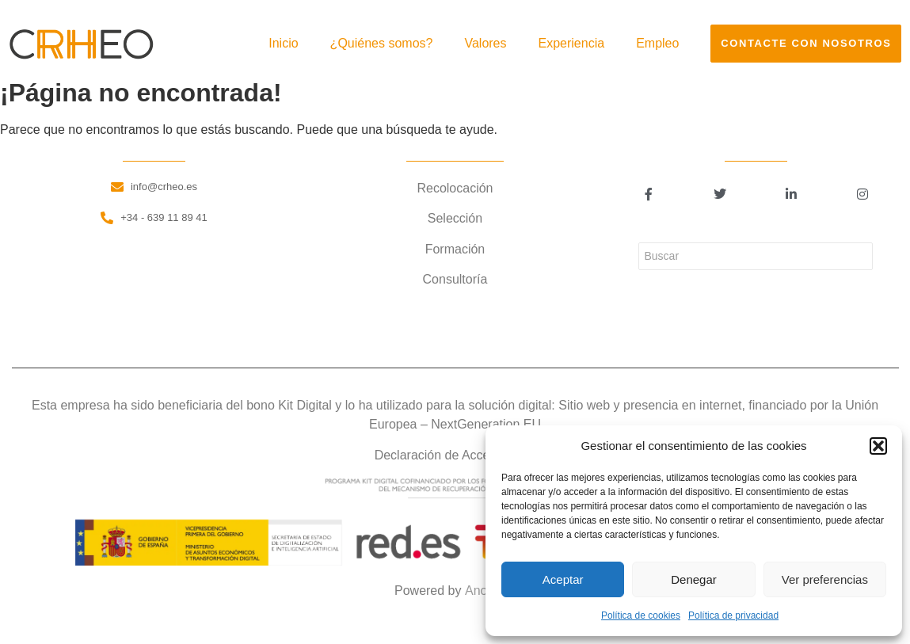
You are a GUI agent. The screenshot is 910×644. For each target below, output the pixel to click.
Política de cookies (640, 615)
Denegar (694, 579)
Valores (485, 43)
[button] (878, 446)
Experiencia (572, 43)
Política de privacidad (733, 615)
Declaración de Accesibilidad (455, 455)
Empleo (657, 43)
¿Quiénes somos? (381, 43)
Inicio (283, 43)
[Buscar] (755, 256)
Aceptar (563, 579)
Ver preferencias (825, 579)
